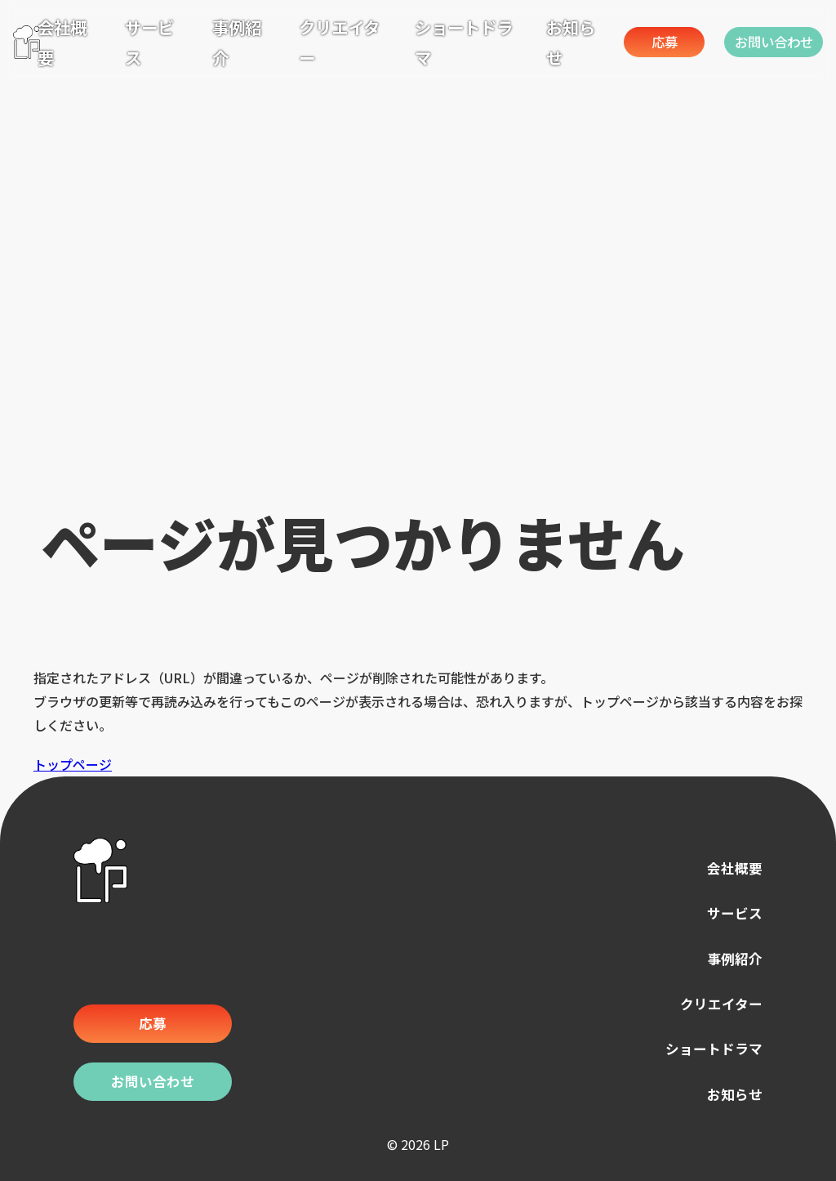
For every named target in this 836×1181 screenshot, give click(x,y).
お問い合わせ (765, 41)
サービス (730, 914)
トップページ (72, 764)
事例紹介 (730, 958)
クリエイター (714, 1003)
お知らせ (730, 1092)
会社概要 (730, 869)
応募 (631, 41)
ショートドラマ (705, 1048)
